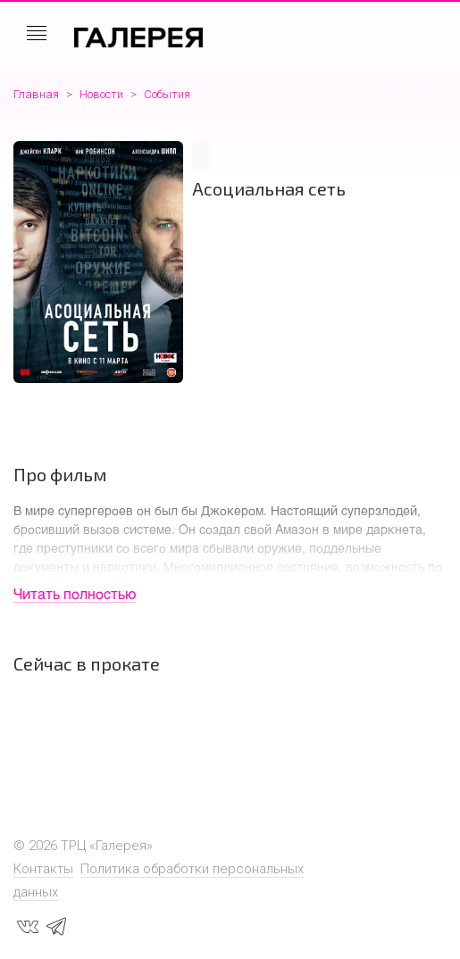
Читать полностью (74, 593)
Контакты (43, 869)
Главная (36, 94)
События (167, 94)
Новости (101, 94)
